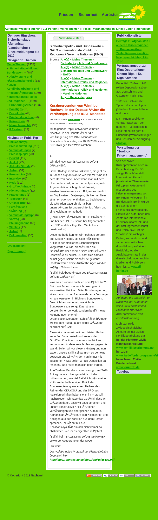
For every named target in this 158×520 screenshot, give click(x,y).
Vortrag (14, 219)
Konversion (17, 121)
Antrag (13, 170)
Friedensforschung (22, 117)
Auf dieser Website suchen (23, 28)
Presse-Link (17, 174)
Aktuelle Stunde (19, 166)
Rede (12, 182)
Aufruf (13, 231)
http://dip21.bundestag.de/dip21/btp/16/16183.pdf (82, 459)
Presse (86, 28)
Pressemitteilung (20, 146)
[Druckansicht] (16, 245)
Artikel (13, 162)
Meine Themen (69, 28)
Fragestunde (17, 194)
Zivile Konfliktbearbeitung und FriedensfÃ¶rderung (23, 89)
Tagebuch (15, 198)
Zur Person (50, 28)
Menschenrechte (20, 125)
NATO (67, 74)
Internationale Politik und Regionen (84, 82)
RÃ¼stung (16, 129)
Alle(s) (65, 59)
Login (129, 28)
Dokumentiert (18, 235)
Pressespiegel (18, 154)
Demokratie (16, 113)
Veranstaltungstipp (22, 215)
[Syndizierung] (16, 251)
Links (120, 28)
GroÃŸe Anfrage (20, 186)
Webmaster (74, 119)
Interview (15, 178)
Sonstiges (16, 109)
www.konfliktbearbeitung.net (135, 347)
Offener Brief (17, 202)
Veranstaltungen (104, 28)
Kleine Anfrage (19, 190)
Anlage (122, 143)
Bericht (14, 158)
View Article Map (70, 38)
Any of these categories (76, 97)
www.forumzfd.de (127, 367)
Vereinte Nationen (75, 93)
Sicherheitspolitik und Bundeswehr (84, 63)
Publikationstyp (17, 142)
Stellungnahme (19, 223)
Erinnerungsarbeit (21, 105)
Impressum (143, 28)
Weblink (14, 227)
